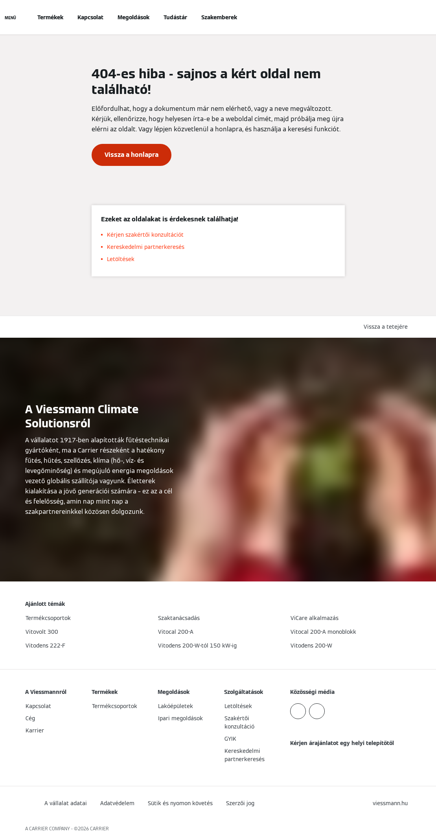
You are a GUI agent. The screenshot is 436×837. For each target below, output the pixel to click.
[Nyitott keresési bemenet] (407, 17)
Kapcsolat (90, 17)
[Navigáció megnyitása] (10, 17)
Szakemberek (219, 17)
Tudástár (175, 17)
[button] (387, 327)
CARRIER (99, 828)
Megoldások (133, 17)
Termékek (50, 17)
